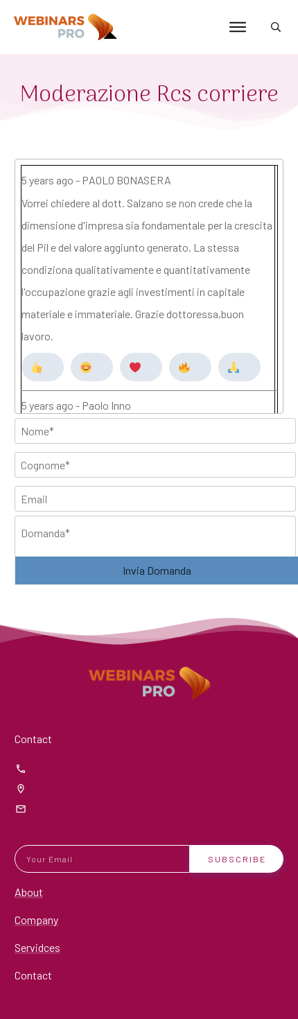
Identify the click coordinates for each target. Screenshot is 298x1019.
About (29, 891)
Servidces (37, 947)
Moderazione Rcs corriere (149, 96)
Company (36, 919)
